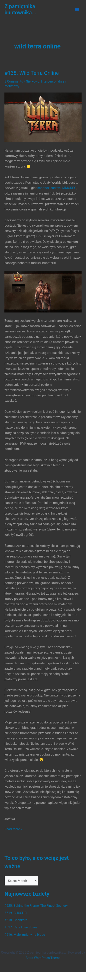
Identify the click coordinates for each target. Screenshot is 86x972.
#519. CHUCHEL (16, 913)
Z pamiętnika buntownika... (20, 9)
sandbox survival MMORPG (56, 188)
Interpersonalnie (52, 81)
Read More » (13, 829)
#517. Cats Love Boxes (20, 927)
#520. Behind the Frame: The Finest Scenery (36, 906)
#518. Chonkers (15, 920)
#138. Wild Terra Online (31, 73)
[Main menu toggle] (77, 9)
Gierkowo (33, 81)
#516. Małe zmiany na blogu (24, 935)
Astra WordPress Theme (43, 958)
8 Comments (13, 81)
